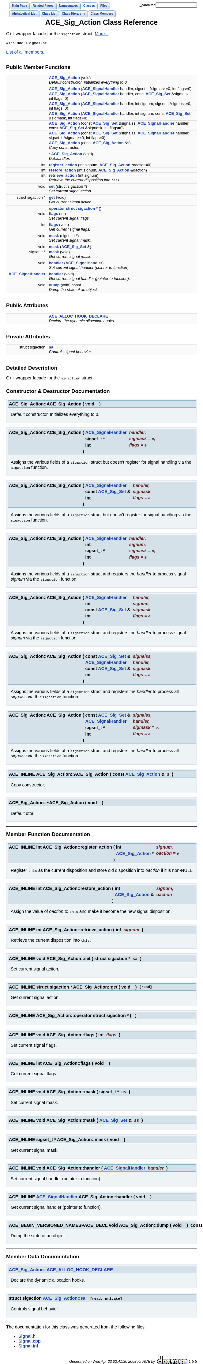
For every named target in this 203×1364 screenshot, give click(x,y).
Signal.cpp (29, 1333)
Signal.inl (28, 1338)
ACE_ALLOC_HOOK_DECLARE (78, 316)
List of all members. (25, 52)
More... (102, 33)
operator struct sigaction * (73, 208)
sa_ (52, 347)
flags (53, 214)
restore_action (62, 170)
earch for (147, 5)
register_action (63, 165)
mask (54, 236)
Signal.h (27, 1328)
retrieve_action (63, 175)
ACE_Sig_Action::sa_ (65, 1290)
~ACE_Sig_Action (65, 154)
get (52, 197)
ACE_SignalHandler (100, 89)
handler (56, 263)
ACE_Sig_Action (64, 78)
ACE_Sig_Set (158, 94)
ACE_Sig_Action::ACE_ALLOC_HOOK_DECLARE (61, 1262)
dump (54, 285)
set (52, 186)
